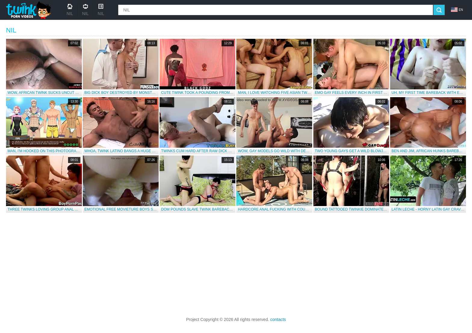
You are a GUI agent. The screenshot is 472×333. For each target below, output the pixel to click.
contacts (278, 319)
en (457, 9)
